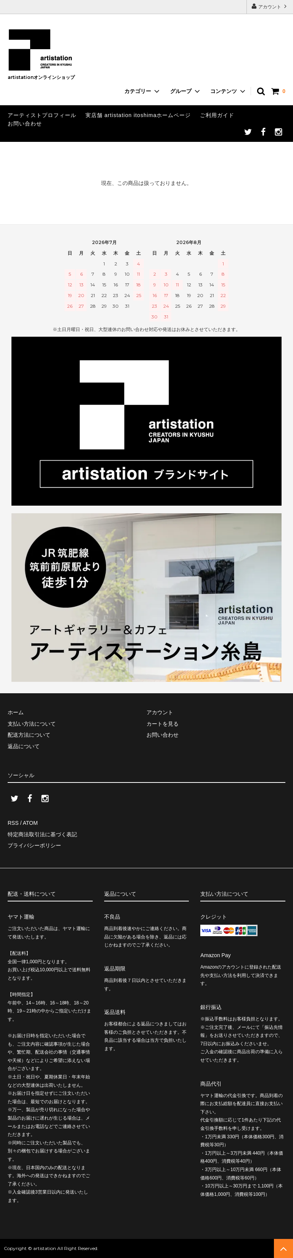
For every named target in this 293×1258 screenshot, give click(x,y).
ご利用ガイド (217, 115)
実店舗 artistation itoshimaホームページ (138, 115)
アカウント (270, 6)
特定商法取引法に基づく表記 (42, 834)
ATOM (30, 823)
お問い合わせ (25, 123)
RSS (13, 823)
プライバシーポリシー (34, 845)
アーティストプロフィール (42, 115)
